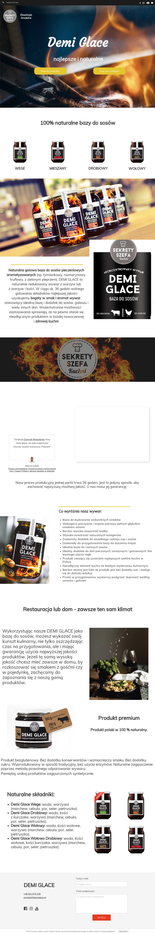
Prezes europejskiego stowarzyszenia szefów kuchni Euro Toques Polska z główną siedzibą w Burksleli (32, 469)
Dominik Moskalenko (34, 439)
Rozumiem (123, 931)
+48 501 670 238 (32, 893)
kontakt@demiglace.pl (35, 897)
